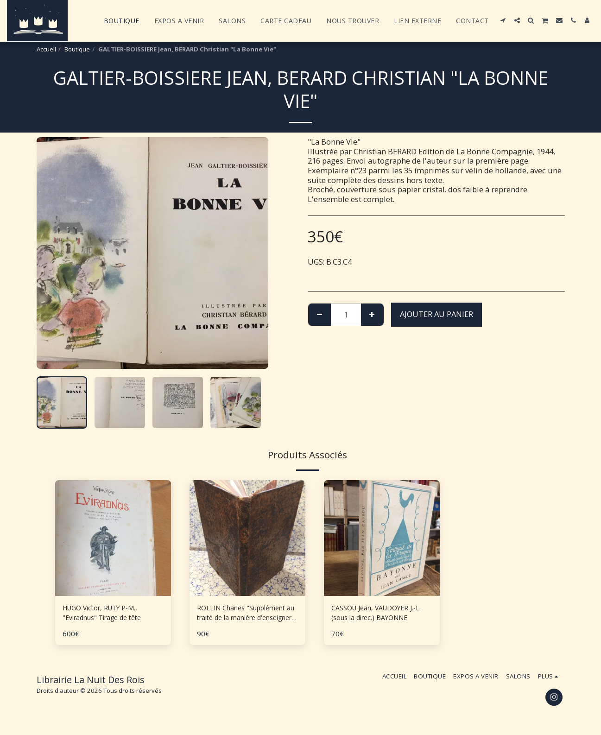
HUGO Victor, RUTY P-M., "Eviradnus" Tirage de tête (110, 614)
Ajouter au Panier (436, 314)
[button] (503, 20)
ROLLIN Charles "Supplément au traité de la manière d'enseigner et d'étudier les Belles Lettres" (246, 615)
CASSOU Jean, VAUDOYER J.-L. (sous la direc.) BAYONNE (380, 614)
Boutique (77, 49)
